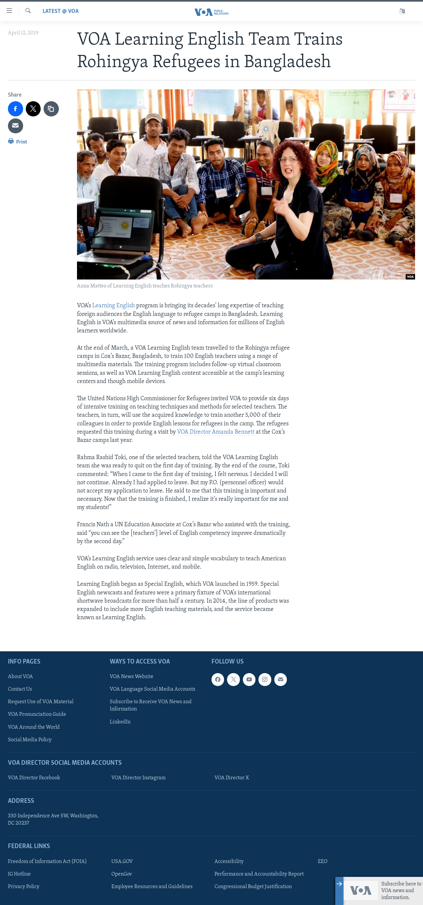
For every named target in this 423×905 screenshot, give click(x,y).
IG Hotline (19, 874)
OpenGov (121, 874)
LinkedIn (120, 722)
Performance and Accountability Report (259, 874)
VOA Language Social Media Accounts (152, 689)
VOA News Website (131, 677)
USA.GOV (122, 861)
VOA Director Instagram (138, 778)
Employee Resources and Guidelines (152, 886)
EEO (322, 861)
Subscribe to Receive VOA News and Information (151, 706)
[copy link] (51, 108)
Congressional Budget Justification (253, 886)
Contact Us (20, 689)
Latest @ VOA (61, 11)
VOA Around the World (34, 727)
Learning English (113, 306)
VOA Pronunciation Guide (37, 714)
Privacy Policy (23, 886)
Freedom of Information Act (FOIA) (47, 861)
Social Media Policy (30, 740)
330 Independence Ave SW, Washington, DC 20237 (53, 820)
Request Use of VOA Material (40, 702)
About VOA (20, 677)
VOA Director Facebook (34, 778)
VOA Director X (231, 778)
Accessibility (229, 861)
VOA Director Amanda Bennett (216, 432)
